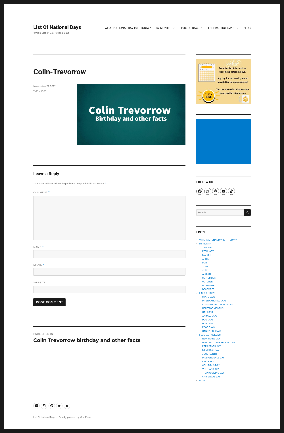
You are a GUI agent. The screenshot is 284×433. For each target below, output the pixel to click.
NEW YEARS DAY (211, 338)
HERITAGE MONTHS (213, 308)
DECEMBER (208, 289)
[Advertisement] (224, 141)
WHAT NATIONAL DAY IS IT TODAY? (128, 28)
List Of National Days (57, 27)
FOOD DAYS (208, 327)
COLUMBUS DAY (211, 365)
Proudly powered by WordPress (75, 417)
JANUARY (207, 247)
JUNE (205, 266)
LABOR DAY (208, 361)
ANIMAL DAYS (209, 315)
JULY (205, 270)
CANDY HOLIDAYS (212, 331)
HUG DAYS (208, 323)
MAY (204, 262)
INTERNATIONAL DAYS (214, 300)
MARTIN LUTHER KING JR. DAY (218, 342)
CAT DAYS (207, 312)
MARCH (206, 255)
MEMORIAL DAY (210, 350)
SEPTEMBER (209, 277)
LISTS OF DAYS (189, 28)
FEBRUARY (208, 251)
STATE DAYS (209, 296)
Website (39, 282)
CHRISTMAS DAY (211, 376)
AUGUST (206, 274)
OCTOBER (207, 281)
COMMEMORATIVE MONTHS (217, 304)
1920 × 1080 (40, 91)
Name (38, 247)
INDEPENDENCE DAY (213, 357)
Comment (41, 192)
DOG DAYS (207, 319)
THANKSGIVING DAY (213, 372)
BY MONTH (163, 28)
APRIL (205, 258)
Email (38, 264)
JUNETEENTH (209, 353)
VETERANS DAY (210, 369)
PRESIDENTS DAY (211, 346)
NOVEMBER (208, 285)
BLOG (247, 28)
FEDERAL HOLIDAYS (221, 28)
